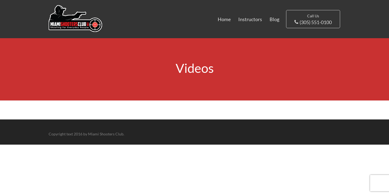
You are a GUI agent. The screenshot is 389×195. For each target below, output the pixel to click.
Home (224, 19)
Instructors (250, 19)
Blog (274, 19)
